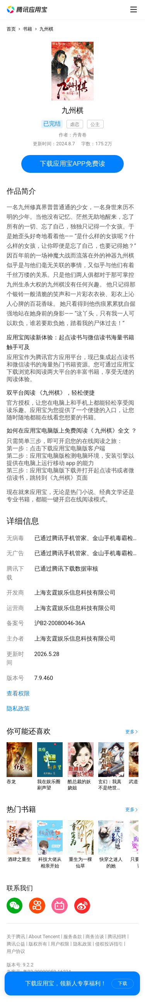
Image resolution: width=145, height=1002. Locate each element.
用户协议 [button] (16, 951)
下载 (122, 983)
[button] (27, 10)
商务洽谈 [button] (94, 936)
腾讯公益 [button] (16, 944)
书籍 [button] (27, 29)
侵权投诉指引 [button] (109, 944)
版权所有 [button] (38, 944)
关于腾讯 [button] (16, 936)
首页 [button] (11, 29)
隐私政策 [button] (18, 708)
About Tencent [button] (44, 936)
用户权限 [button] (60, 944)
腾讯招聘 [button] (116, 936)
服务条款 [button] (72, 936)
